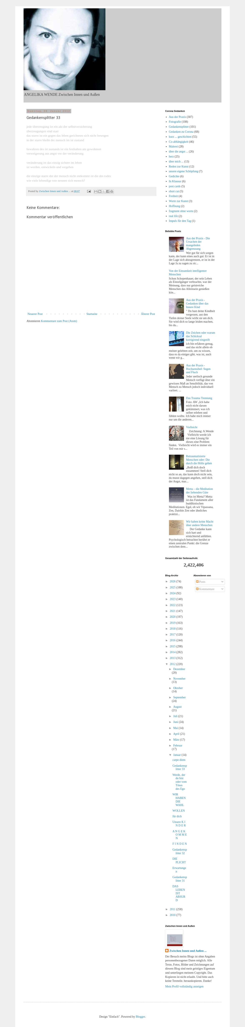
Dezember (179, 669)
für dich (177, 816)
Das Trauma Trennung (199, 398)
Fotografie (175, 121)
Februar (177, 745)
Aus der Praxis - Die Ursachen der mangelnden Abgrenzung (198, 243)
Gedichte (174, 176)
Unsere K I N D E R (179, 823)
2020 (173, 616)
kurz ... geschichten (180, 136)
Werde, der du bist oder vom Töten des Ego (179, 781)
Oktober (178, 688)
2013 (173, 658)
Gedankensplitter (179, 126)
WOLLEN (178, 810)
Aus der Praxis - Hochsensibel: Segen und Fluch (198, 369)
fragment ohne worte (181, 211)
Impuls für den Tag (180, 220)
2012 (173, 664)
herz (171, 156)
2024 (173, 593)
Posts (200, 581)
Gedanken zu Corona (181, 131)
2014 (173, 652)
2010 (173, 915)
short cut (174, 191)
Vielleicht (191, 427)
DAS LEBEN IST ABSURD (178, 893)
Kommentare (205, 589)
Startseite (91, 314)
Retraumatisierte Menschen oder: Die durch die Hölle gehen (199, 460)
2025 (173, 587)
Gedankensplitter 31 (179, 879)
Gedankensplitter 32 (179, 851)
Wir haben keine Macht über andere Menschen (199, 523)
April (176, 733)
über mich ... (176, 161)
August (177, 706)
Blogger (140, 1016)
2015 (173, 646)
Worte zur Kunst (178, 201)
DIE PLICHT (179, 860)
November (179, 678)
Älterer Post (148, 314)
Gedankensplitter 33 (179, 767)
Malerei (173, 146)
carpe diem (178, 759)
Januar (177, 754)
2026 (173, 581)
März (176, 739)
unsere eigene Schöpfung (183, 171)
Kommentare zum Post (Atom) (59, 321)
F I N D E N (179, 843)
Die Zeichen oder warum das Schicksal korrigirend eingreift (200, 336)
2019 (173, 622)
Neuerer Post (35, 314)
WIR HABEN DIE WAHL (179, 799)
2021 (173, 611)
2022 (173, 605)
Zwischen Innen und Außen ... (188, 950)
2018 (173, 628)
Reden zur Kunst (179, 166)
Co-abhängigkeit (178, 141)
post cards (175, 186)
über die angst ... (178, 151)
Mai (176, 728)
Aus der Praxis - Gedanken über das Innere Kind (197, 303)
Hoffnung (174, 206)
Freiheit (173, 196)
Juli (175, 716)
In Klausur (175, 181)
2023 (173, 599)
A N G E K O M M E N (179, 835)
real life (173, 216)
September (179, 697)
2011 (173, 909)
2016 (173, 640)
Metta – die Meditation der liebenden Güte (199, 490)
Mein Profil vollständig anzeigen (184, 986)
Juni (176, 722)
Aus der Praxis (177, 117)
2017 (173, 634)
